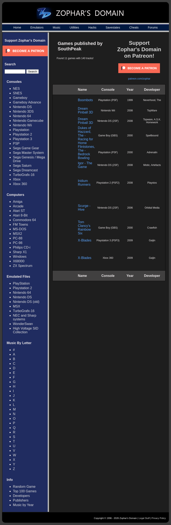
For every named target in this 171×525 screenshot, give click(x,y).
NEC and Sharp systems (24, 317)
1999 (130, 100)
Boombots (85, 100)
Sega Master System (28, 152)
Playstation (21, 130)
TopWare (152, 110)
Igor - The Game (85, 165)
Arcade (18, 206)
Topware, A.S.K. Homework (152, 121)
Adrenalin (152, 152)
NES (16, 88)
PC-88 (17, 238)
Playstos (152, 182)
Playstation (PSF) (108, 100)
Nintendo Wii (22, 125)
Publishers (21, 500)
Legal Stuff (144, 518)
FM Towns (20, 224)
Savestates (113, 27)
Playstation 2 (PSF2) (107, 182)
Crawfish (152, 227)
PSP (16, 143)
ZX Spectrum (22, 265)
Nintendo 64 (22, 116)
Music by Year (23, 505)
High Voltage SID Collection (25, 330)
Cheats (134, 27)
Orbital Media (152, 207)
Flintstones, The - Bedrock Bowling (86, 152)
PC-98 (17, 243)
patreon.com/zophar (139, 78)
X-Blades (84, 240)
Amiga (17, 201)
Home (17, 27)
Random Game (24, 486)
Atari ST (19, 211)
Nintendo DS (22, 107)
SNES (17, 93)
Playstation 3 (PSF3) (107, 240)
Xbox (16, 179)
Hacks (92, 27)
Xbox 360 (20, 184)
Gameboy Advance (27, 102)
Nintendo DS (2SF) (108, 120)
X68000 (18, 261)
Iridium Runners (84, 182)
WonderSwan (23, 324)
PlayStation (21, 283)
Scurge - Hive (84, 207)
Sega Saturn (22, 165)
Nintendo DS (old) (26, 302)
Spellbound (152, 135)
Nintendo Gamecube (28, 120)
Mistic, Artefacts (152, 165)
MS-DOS (19, 229)
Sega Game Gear (26, 148)
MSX (16, 306)
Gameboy (20, 98)
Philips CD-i (21, 247)
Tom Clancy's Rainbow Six (84, 227)
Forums (153, 27)
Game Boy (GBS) (108, 135)
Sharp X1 (20, 252)
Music (56, 27)
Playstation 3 (22, 139)
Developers (21, 496)
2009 (130, 240)
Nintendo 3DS (23, 111)
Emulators (37, 27)
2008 (130, 110)
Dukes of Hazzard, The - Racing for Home (85, 135)
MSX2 (17, 233)
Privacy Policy (159, 518)
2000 (130, 135)
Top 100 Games (24, 491)
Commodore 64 (24, 220)
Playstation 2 (22, 134)
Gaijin (152, 240)
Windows (19, 256)
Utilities (74, 27)
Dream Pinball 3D (85, 110)
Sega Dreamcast (25, 170)
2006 (130, 207)
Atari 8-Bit (20, 215)
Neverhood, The (152, 100)
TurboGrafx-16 (23, 175)
